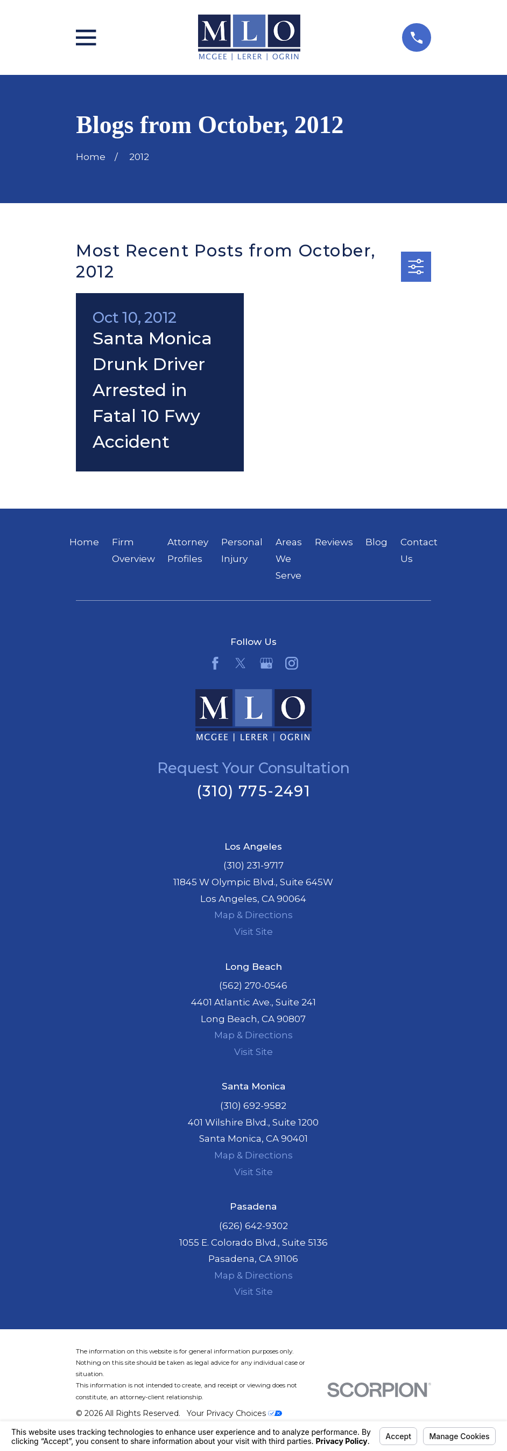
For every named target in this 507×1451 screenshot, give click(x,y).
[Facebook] (215, 663)
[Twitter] (240, 663)
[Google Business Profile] (266, 663)
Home (84, 542)
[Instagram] (291, 663)
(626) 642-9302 (253, 1225)
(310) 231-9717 (253, 865)
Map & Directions (253, 915)
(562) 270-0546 (253, 985)
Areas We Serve (289, 558)
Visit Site (253, 931)
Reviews (334, 542)
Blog (376, 542)
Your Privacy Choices (234, 1413)
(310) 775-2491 (253, 791)
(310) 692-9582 (253, 1105)
